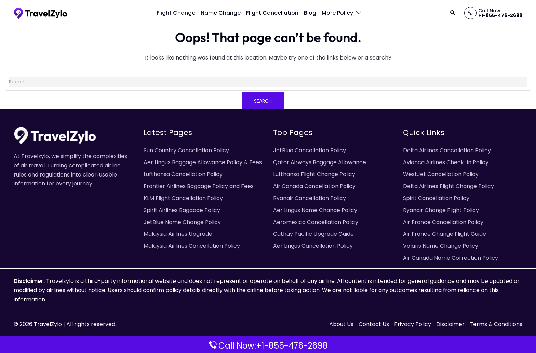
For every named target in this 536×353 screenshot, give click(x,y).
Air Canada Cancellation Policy (314, 186)
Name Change (221, 13)
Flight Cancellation (272, 13)
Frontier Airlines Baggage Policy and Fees (199, 186)
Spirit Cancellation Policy (436, 198)
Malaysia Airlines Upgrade (178, 234)
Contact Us (374, 324)
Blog (310, 13)
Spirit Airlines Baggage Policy (182, 210)
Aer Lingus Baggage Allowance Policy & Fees (203, 162)
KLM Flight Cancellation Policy (183, 198)
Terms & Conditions (496, 324)
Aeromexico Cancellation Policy (315, 222)
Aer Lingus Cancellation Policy (313, 246)
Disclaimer (450, 324)
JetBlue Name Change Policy (182, 222)
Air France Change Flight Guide (444, 234)
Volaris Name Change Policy (440, 246)
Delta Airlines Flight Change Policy (448, 186)
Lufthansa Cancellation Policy (183, 174)
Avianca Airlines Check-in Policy (445, 162)
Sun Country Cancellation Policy (186, 150)
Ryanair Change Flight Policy (441, 210)
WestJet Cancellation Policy (441, 174)
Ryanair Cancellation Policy (309, 198)
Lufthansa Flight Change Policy (314, 174)
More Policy (337, 13)
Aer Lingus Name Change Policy (315, 210)
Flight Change (176, 13)
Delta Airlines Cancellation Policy (447, 150)
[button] (453, 13)
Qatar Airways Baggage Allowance (319, 162)
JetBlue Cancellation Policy (309, 150)
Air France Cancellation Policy (443, 222)
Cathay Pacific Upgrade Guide (313, 234)
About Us (341, 324)
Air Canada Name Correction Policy (450, 258)
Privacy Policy (412, 324)
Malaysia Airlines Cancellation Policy (192, 246)
